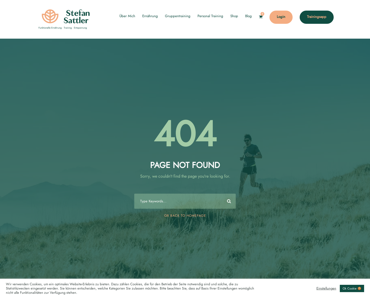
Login (281, 16)
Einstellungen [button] (326, 288)
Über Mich (127, 16)
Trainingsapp (316, 16)
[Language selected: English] (358, 293)
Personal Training (210, 16)
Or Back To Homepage (185, 215)
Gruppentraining (177, 16)
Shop (234, 16)
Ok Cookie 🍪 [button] (352, 288)
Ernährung (150, 16)
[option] (358, 293)
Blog (248, 16)
